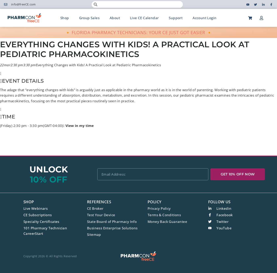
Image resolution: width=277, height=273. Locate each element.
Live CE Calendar (144, 18)
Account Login (204, 18)
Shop (64, 18)
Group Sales (89, 18)
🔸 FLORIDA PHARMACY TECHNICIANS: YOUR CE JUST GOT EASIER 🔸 (138, 32)
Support (176, 18)
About (115, 18)
